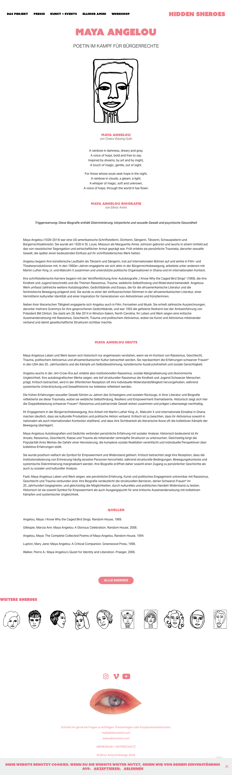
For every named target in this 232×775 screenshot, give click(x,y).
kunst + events (63, 14)
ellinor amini (94, 14)
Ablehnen (133, 768)
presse (39, 14)
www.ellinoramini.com (116, 738)
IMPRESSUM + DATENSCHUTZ (116, 746)
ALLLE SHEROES (116, 580)
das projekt (17, 14)
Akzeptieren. (107, 768)
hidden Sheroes (197, 14)
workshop (121, 14)
